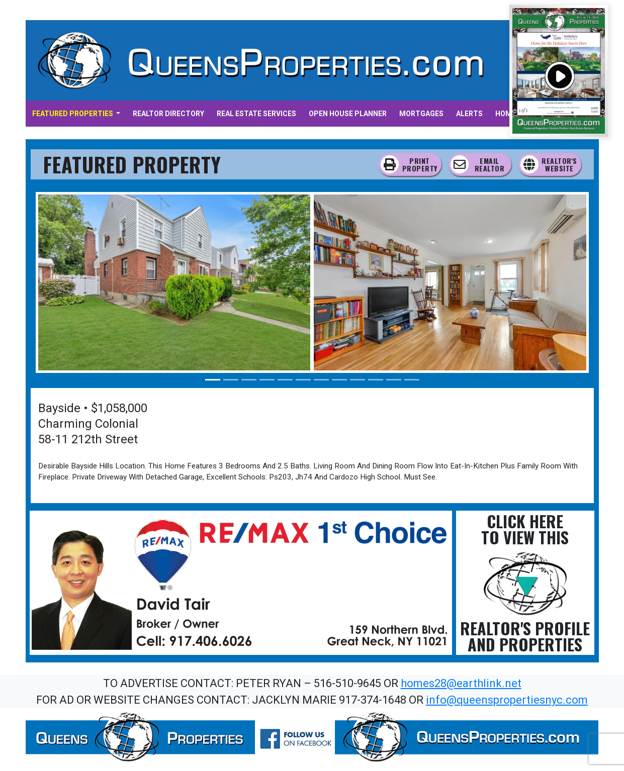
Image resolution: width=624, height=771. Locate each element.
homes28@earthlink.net (461, 683)
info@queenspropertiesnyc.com (507, 700)
